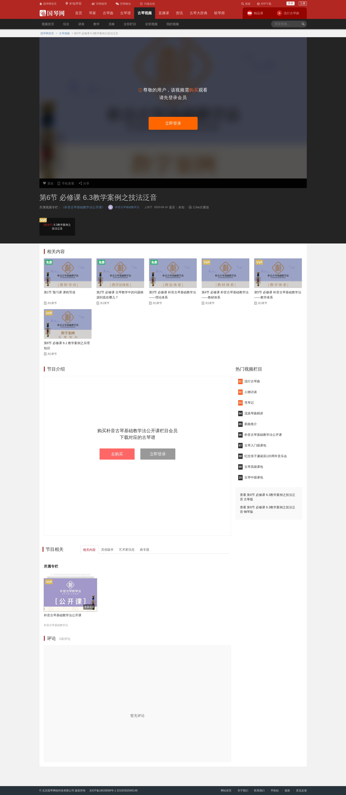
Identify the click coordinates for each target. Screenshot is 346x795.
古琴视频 (144, 13)
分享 (84, 183)
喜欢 (48, 183)
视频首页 (48, 24)
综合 (66, 24)
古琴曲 (108, 13)
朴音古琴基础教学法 (56, 625)
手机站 (275, 790)
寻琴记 (246, 402)
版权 (287, 790)
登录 (290, 3)
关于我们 (242, 790)
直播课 (163, 13)
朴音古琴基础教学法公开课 (62, 615)
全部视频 (151, 24)
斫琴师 (219, 13)
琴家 (92, 13)
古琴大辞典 (198, 13)
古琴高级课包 (250, 466)
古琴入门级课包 (252, 445)
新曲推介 (247, 424)
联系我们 (259, 790)
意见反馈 (301, 790)
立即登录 (173, 123)
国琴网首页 (47, 33)
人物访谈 (247, 392)
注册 (302, 3)
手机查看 (65, 183)
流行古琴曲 (249, 381)
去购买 (117, 454)
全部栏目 (130, 24)
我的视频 (172, 24)
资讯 (179, 13)
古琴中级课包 (250, 477)
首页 (78, 13)
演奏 (112, 24)
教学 (96, 24)
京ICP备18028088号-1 (102, 790)
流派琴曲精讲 (250, 413)
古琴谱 (125, 13)
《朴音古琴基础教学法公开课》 (83, 207)
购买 (193, 89)
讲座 (81, 24)
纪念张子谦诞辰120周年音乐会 (262, 456)
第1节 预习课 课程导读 (60, 292)
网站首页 (226, 790)
